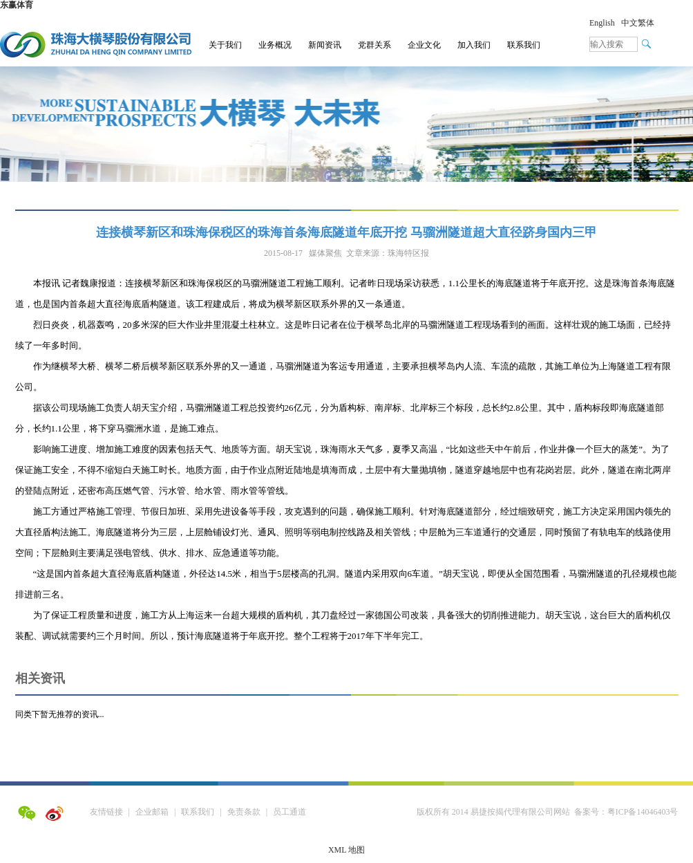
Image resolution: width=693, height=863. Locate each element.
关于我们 (225, 45)
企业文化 (424, 45)
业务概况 (275, 45)
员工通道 (289, 812)
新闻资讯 (324, 45)
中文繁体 (637, 23)
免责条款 (243, 812)
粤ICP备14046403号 (642, 812)
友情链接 (106, 812)
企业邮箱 (152, 812)
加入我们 (474, 45)
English (602, 23)
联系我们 (523, 45)
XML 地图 (346, 850)
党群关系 (374, 45)
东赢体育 (16, 5)
